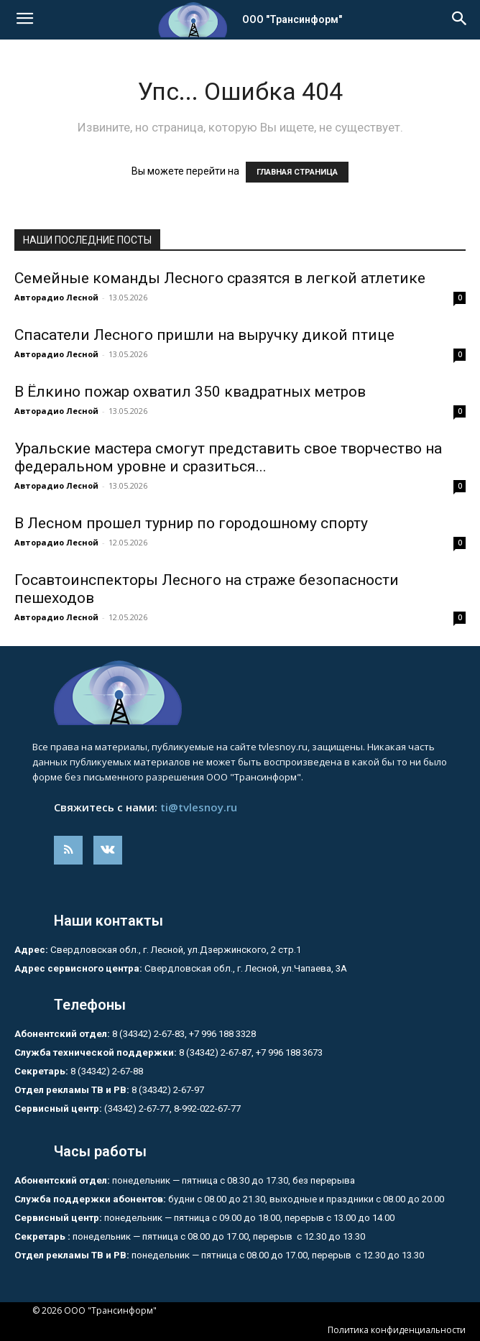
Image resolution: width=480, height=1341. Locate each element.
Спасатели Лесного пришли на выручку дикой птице (204, 335)
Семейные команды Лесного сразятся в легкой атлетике (219, 278)
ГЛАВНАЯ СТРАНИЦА (297, 172)
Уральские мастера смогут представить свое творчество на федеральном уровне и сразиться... (228, 457)
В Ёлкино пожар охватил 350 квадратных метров (190, 391)
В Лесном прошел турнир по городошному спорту (191, 523)
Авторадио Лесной (56, 297)
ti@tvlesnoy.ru (198, 807)
